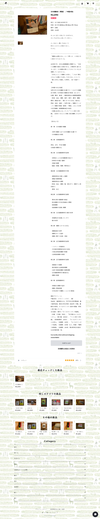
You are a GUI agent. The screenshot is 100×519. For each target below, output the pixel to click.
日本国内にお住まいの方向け (66, 348)
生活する (17, 458)
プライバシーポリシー (41, 509)
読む (15, 464)
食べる (16, 453)
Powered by (50, 515)
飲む (15, 447)
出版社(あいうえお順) (21, 470)
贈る (15, 475)
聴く (15, 498)
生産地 (16, 487)
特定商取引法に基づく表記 (57, 509)
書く (15, 492)
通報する (79, 353)
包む (15, 481)
